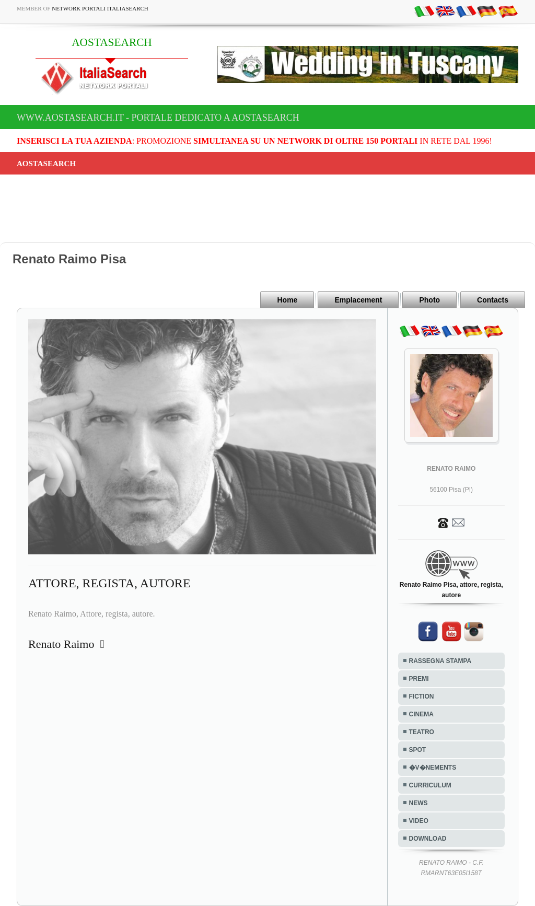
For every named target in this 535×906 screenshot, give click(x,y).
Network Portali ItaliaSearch (100, 8)
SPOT (417, 749)
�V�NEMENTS (433, 767)
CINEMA (421, 714)
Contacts (492, 300)
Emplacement (358, 300)
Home (287, 300)
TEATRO (421, 732)
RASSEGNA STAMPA (440, 661)
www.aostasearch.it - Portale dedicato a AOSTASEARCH (158, 117)
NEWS (418, 803)
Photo (429, 300)
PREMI (419, 678)
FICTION (421, 696)
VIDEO (418, 820)
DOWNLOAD (428, 838)
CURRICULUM (430, 785)
